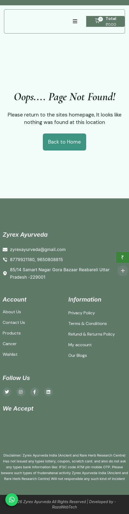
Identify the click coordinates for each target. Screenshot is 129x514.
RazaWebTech (64, 507)
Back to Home (64, 142)
